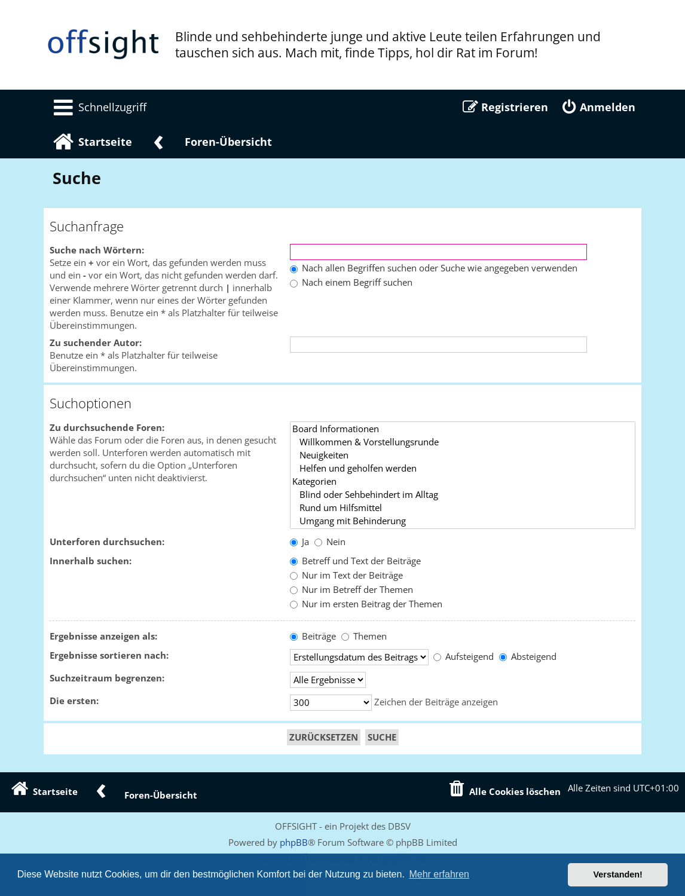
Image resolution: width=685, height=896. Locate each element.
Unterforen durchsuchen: (107, 542)
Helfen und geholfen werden (462, 468)
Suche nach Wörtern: (97, 250)
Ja (299, 542)
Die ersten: (74, 701)
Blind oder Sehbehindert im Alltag (462, 494)
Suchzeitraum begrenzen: (107, 678)
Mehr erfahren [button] (439, 874)
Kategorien (462, 481)
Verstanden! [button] (618, 874)
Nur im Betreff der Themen (351, 589)
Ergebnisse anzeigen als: (103, 636)
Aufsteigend (463, 656)
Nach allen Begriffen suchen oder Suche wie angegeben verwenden (433, 268)
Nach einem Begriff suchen (351, 282)
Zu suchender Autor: (96, 343)
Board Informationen (462, 429)
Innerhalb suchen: (91, 561)
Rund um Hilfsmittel (462, 508)
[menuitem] (98, 107)
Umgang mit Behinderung (462, 521)
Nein (329, 542)
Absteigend (527, 656)
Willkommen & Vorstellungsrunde (462, 442)
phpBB (294, 842)
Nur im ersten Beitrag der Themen (366, 604)
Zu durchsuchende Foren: (107, 427)
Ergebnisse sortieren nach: (109, 655)
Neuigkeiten (462, 455)
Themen (364, 636)
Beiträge (313, 636)
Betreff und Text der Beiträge (355, 561)
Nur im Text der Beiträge (346, 575)
